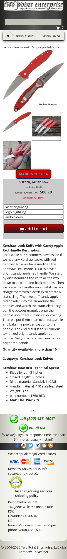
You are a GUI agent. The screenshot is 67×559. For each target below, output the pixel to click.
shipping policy (26, 495)
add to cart (34, 229)
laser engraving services (33, 491)
